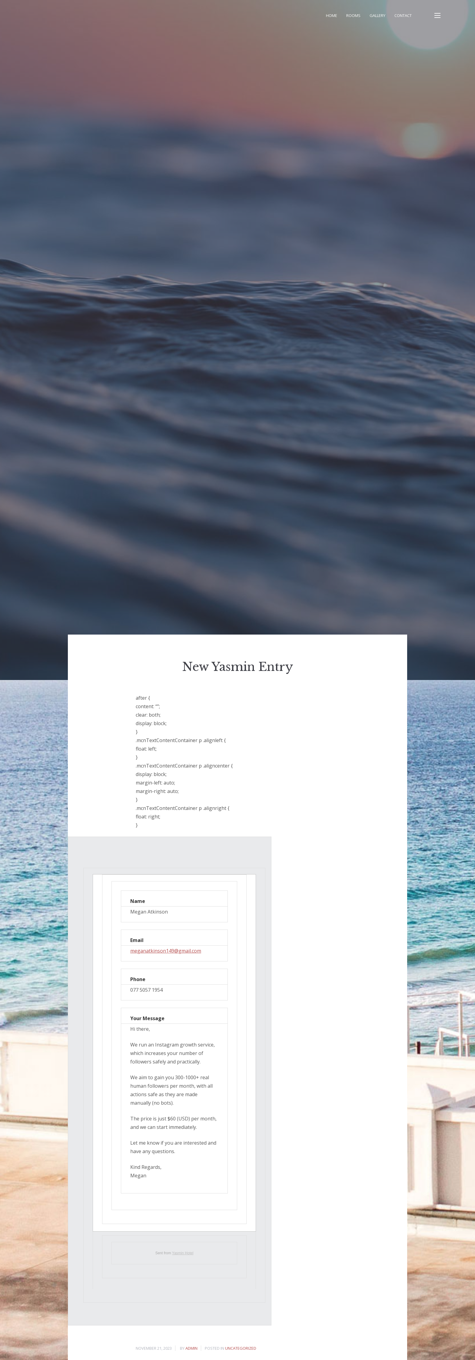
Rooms (353, 15)
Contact (403, 15)
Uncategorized (240, 1348)
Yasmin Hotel (182, 1253)
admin (191, 1348)
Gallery (377, 15)
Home (331, 15)
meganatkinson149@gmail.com (165, 950)
